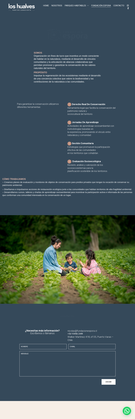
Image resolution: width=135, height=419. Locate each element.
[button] (127, 411)
